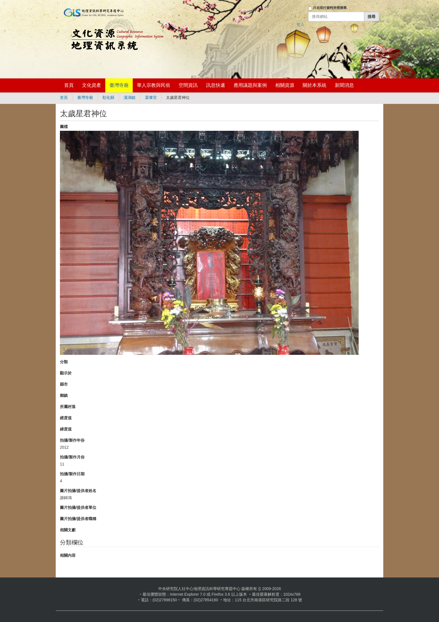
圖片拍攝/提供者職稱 (78, 518)
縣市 (64, 384)
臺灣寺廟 (119, 85)
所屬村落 (68, 406)
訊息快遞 (215, 85)
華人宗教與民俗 (153, 85)
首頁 (69, 85)
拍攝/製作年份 (72, 440)
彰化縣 (108, 97)
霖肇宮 (151, 97)
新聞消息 (344, 85)
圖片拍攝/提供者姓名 (78, 490)
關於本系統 (314, 85)
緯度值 (66, 429)
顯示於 (66, 373)
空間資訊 (188, 85)
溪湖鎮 (130, 97)
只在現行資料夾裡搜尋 (330, 8)
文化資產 (91, 85)
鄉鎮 (64, 395)
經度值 (66, 418)
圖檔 (64, 126)
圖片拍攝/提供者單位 (78, 507)
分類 (64, 362)
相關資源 (284, 85)
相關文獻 (68, 530)
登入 (300, 24)
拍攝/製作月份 (72, 457)
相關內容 (68, 555)
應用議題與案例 (250, 85)
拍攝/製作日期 (72, 474)
